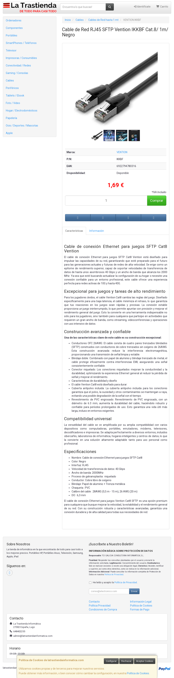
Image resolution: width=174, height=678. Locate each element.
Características (74, 230)
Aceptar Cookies (144, 661)
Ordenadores (13, 20)
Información (96, 230)
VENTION (122, 152)
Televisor (11, 50)
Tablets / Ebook (15, 95)
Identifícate (142, 6)
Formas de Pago (139, 609)
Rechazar (126, 661)
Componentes (14, 27)
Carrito (162, 6)
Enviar (134, 591)
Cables (10, 80)
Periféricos (12, 88)
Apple (9, 133)
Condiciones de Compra (103, 609)
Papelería (11, 118)
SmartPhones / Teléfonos (21, 42)
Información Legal (141, 601)
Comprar (156, 200)
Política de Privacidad (113, 574)
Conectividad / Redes (18, 65)
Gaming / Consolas (17, 72)
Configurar (111, 661)
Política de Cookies (138, 673)
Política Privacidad (99, 605)
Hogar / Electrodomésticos (21, 110)
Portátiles (11, 35)
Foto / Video (13, 103)
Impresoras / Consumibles (21, 57)
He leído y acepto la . (115, 582)
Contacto (94, 601)
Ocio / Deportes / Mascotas (22, 125)
